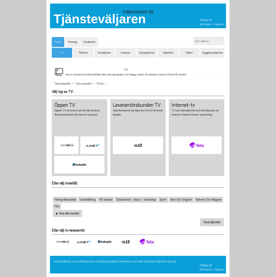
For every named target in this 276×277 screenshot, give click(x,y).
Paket (189, 52)
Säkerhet (168, 52)
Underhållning (88, 199)
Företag (72, 42)
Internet (125, 52)
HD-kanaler (106, 199)
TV (62, 52)
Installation (104, 52)
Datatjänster (146, 52)
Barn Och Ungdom (181, 199)
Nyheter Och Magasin (209, 199)
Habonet (219, 24)
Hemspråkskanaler (65, 199)
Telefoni (83, 52)
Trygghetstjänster (212, 52)
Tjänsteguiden (62, 83)
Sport (163, 199)
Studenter (89, 42)
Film (56, 206)
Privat (58, 42)
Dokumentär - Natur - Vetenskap (136, 199)
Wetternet (205, 24)
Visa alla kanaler (67, 213)
